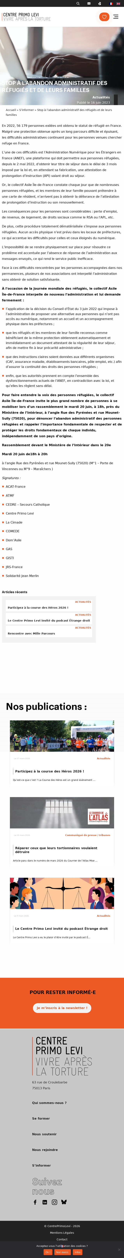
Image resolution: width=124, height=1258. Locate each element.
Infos (77, 1252)
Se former (41, 1118)
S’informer (26, 110)
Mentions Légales (62, 1232)
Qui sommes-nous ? (49, 1103)
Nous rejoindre (45, 1150)
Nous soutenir (44, 1134)
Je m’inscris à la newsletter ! (62, 1008)
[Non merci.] (119, 1250)
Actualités (101, 97)
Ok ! (48, 1252)
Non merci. (62, 1252)
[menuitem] (111, 3)
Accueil (11, 110)
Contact (62, 1239)
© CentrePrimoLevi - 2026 (62, 1226)
